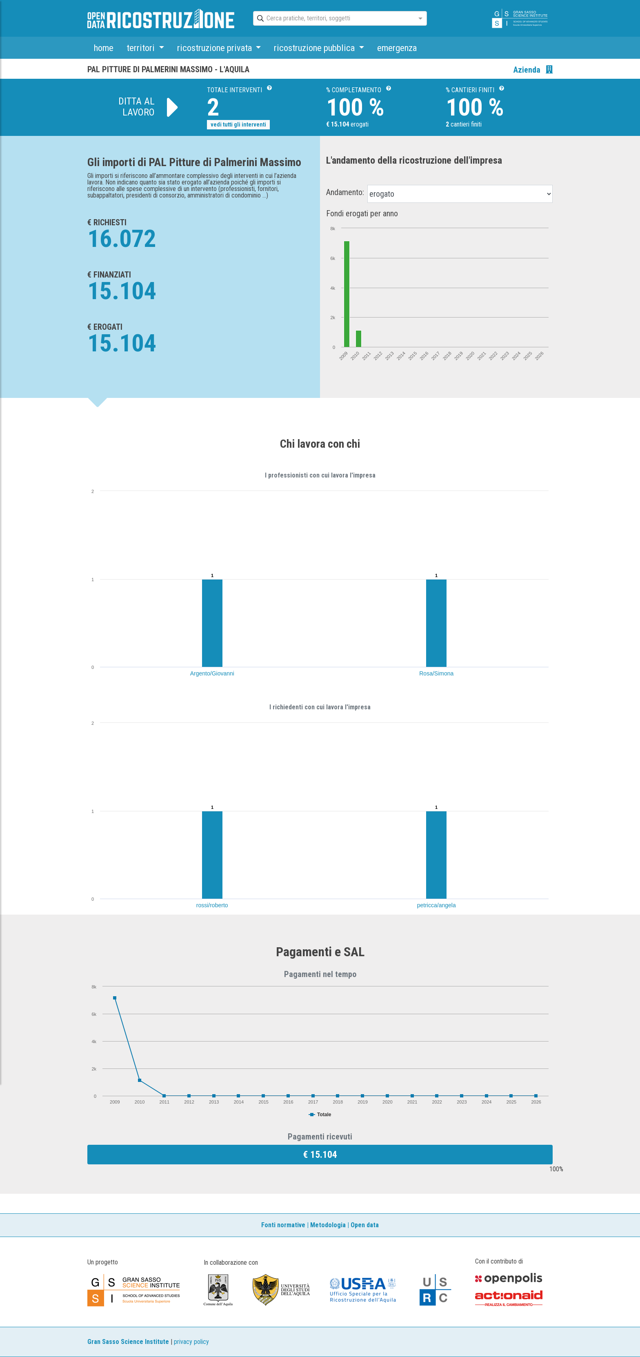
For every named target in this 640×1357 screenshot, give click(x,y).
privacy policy (191, 1342)
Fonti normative (283, 1225)
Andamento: (345, 192)
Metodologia (328, 1225)
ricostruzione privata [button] (215, 47)
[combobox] (333, 18)
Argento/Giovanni (212, 673)
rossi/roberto (212, 905)
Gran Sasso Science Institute (128, 1342)
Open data (365, 1225)
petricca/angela (436, 905)
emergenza (397, 47)
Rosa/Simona (436, 673)
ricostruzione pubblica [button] (315, 47)
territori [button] (142, 47)
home (103, 47)
